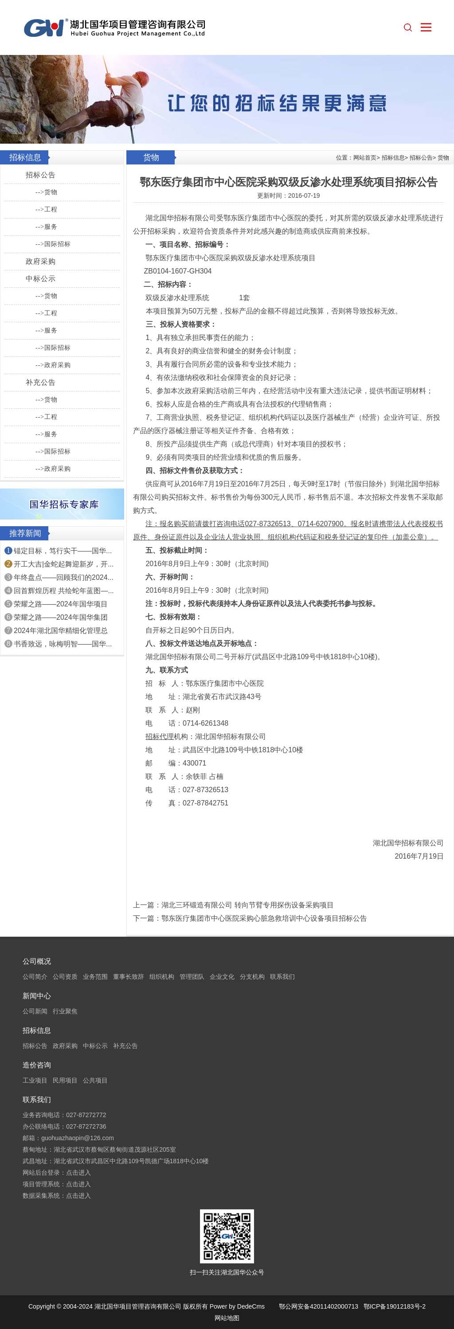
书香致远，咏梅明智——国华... (63, 644)
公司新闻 (35, 1011)
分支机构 (252, 976)
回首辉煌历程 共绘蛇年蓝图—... (64, 590)
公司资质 (65, 976)
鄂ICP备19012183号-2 (395, 1306)
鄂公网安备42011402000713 (318, 1306)
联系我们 (282, 976)
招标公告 (41, 175)
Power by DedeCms (237, 1306)
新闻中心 (37, 996)
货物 (443, 157)
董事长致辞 (128, 976)
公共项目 (95, 1080)
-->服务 (46, 226)
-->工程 (46, 209)
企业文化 (222, 976)
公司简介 (35, 976)
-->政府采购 (53, 365)
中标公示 (41, 278)
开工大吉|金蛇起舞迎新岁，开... (64, 564)
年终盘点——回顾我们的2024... (64, 577)
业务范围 (95, 976)
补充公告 (41, 382)
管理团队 (192, 976)
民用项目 (65, 1080)
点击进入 (78, 1172)
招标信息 (393, 157)
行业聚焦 (65, 1011)
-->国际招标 (53, 244)
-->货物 (46, 192)
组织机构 (161, 976)
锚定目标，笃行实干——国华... (63, 551)
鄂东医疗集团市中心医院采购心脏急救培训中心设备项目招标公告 (264, 918)
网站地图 (227, 1317)
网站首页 (364, 157)
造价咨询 (37, 1065)
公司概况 (37, 961)
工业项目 (35, 1080)
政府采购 (41, 261)
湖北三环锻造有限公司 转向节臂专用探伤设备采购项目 (247, 905)
